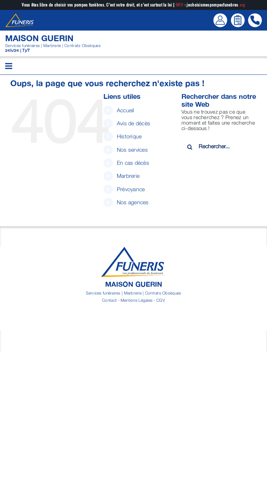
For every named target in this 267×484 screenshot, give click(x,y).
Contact (109, 300)
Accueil (125, 110)
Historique (129, 136)
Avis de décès (134, 123)
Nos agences (133, 202)
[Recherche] (190, 146)
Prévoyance (131, 189)
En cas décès (133, 163)
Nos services (132, 150)
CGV (160, 300)
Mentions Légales (137, 300)
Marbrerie (128, 176)
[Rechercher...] (219, 146)
